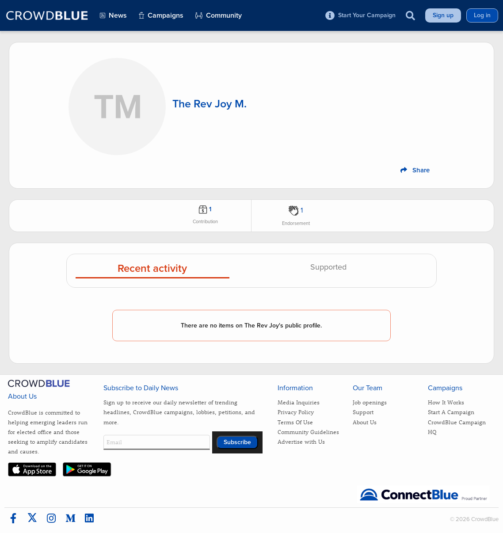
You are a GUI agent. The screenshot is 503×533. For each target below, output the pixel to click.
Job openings (370, 402)
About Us (365, 422)
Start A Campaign (451, 411)
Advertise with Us (301, 441)
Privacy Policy (296, 411)
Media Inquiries (299, 402)
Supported (328, 267)
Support (363, 411)
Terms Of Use (295, 422)
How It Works (446, 402)
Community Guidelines (308, 431)
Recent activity (152, 269)
